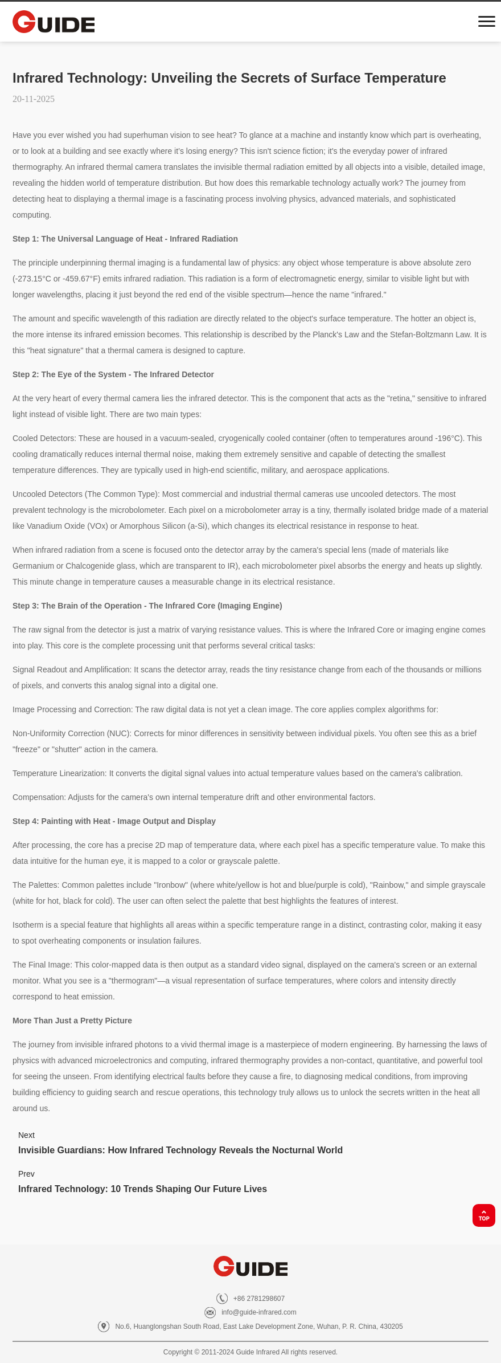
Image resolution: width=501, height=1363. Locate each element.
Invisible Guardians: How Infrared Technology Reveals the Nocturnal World (180, 1150)
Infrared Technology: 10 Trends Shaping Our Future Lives (142, 1189)
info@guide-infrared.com (259, 1312)
